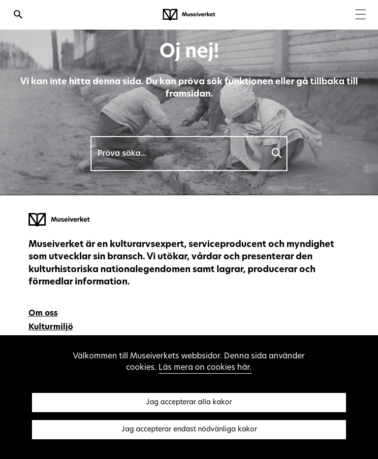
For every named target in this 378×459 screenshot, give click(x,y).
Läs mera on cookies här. (205, 368)
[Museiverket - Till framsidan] (189, 15)
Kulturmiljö (51, 327)
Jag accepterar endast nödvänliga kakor (189, 429)
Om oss (43, 314)
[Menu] (360, 15)
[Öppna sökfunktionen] (18, 16)
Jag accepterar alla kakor (189, 402)
